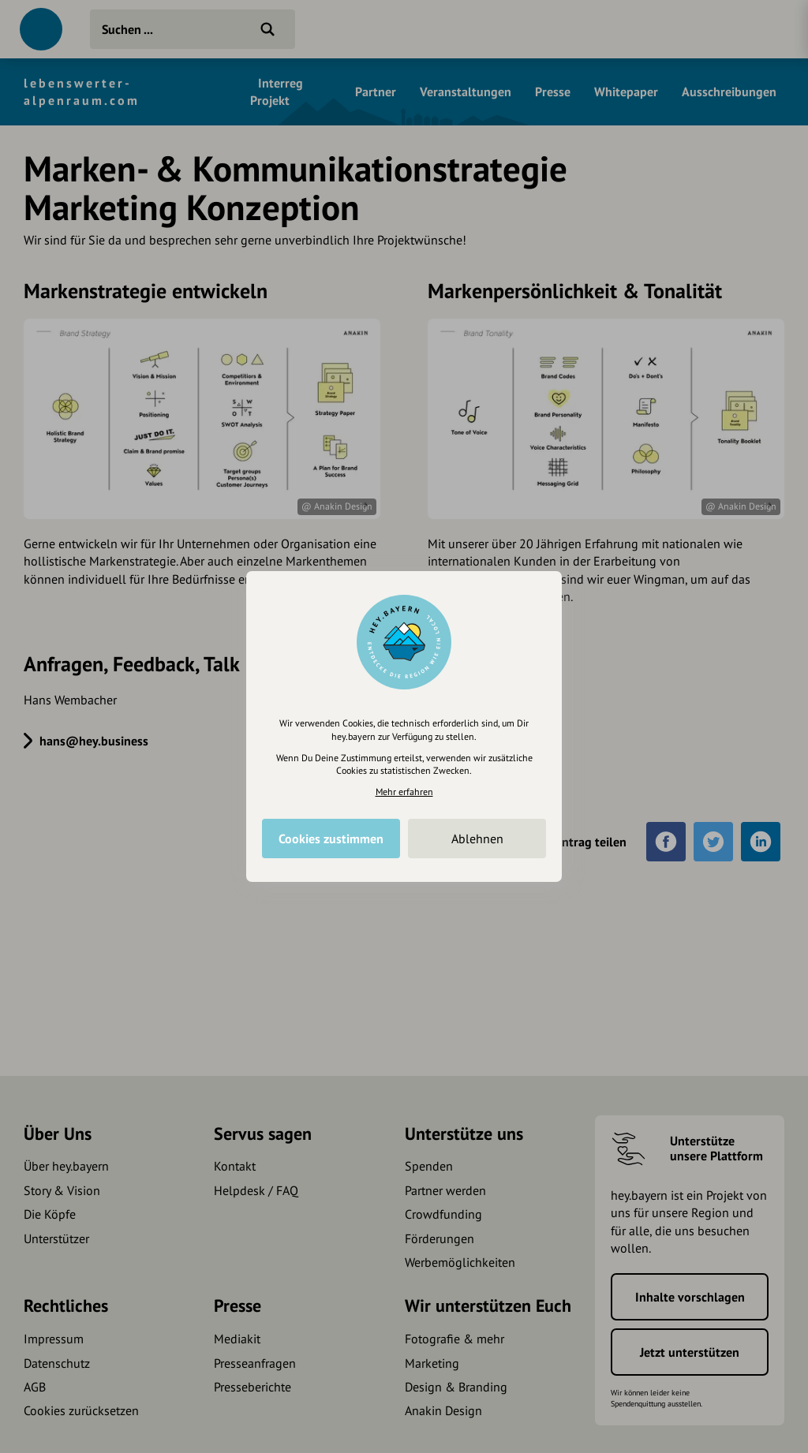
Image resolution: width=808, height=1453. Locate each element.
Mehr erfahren (404, 791)
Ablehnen (477, 838)
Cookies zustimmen (331, 838)
